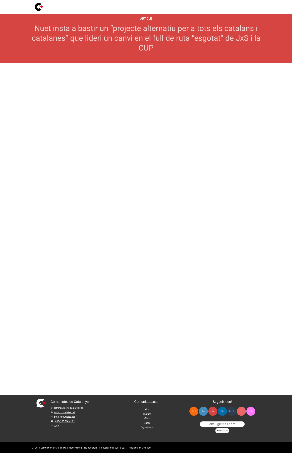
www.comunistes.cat (64, 412)
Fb (222, 411)
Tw (203, 411)
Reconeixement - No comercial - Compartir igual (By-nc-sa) (96, 447)
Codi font (146, 447)
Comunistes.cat (146, 402)
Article (146, 18)
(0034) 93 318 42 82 (65, 421)
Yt (241, 411)
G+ (212, 411)
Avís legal (133, 447)
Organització (147, 427)
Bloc (77, 6)
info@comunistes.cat (64, 417)
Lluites (115, 4)
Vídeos (103, 5)
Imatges (89, 6)
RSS (194, 411)
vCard (57, 425)
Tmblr (231, 411)
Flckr (250, 411)
